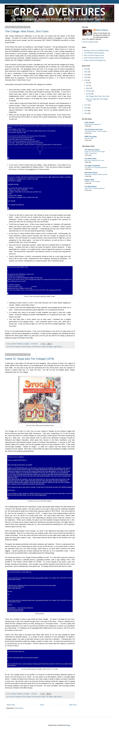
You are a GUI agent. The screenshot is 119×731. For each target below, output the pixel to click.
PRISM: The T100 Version (92, 181)
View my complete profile (90, 42)
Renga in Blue (89, 179)
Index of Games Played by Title (94, 58)
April (87, 85)
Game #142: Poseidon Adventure (95, 188)
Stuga (43, 346)
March (88, 88)
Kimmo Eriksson (26, 346)
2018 (86, 80)
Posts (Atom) (19, 708)
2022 (86, 69)
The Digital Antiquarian (92, 166)
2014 (86, 113)
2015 (86, 110)
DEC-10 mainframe (15, 346)
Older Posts (73, 705)
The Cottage (49, 346)
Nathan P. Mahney (102, 30)
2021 (86, 72)
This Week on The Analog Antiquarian (96, 167)
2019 (86, 77)
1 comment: (33, 693)
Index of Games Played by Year (94, 55)
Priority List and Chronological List (94, 60)
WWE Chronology (91, 136)
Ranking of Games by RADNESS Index (96, 50)
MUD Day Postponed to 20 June (94, 160)
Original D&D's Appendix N (93, 124)
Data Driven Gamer (91, 172)
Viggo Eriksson (58, 346)
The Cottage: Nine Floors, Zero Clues (27, 31)
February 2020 (89, 138)
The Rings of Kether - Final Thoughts (96, 131)
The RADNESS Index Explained (94, 53)
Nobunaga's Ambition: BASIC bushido (96, 174)
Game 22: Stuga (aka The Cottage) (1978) (29, 358)
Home (42, 705)
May (87, 82)
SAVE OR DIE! (89, 122)
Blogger (68, 725)
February (89, 91)
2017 (86, 105)
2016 (86, 108)
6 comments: (34, 343)
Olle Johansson (36, 346)
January (89, 94)
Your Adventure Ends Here (94, 129)
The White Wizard (91, 186)
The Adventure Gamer (92, 150)
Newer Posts (11, 705)
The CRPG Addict (91, 158)
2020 (86, 74)
